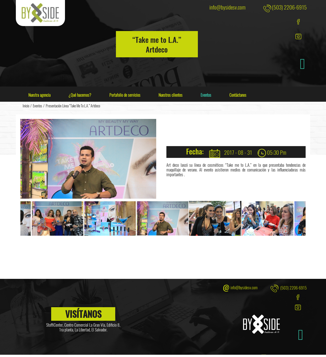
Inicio (26, 106)
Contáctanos (237, 95)
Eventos (206, 95)
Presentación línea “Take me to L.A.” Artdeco (73, 106)
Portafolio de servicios (124, 95)
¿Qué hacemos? (80, 95)
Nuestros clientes (170, 95)
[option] (110, 218)
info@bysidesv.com (227, 7)
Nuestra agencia (39, 95)
